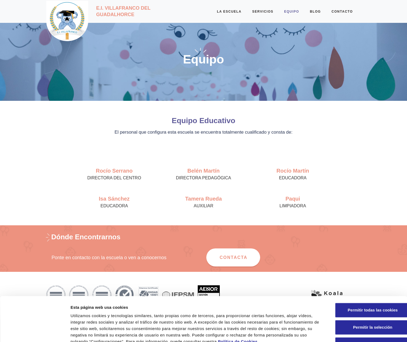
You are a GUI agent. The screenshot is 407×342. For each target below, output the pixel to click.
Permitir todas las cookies (362, 276)
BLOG (315, 11)
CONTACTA (233, 257)
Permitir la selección (362, 293)
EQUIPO (291, 11)
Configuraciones (289, 331)
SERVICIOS (263, 11)
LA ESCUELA (229, 11)
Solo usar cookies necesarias (362, 310)
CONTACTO (342, 11)
